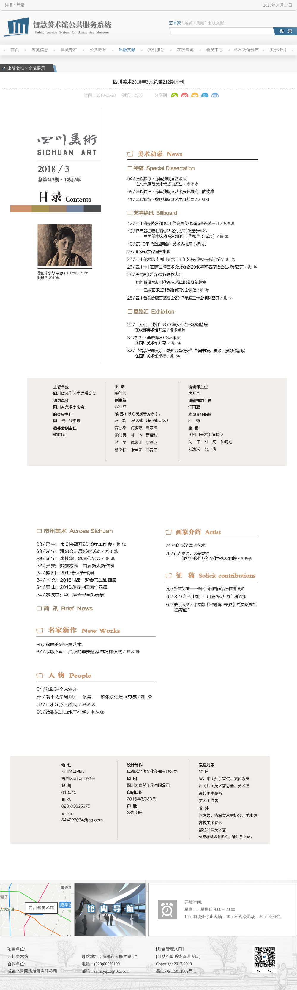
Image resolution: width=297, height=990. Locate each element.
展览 (188, 23)
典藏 (200, 23)
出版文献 (216, 23)
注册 (9, 5)
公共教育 (98, 50)
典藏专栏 (69, 50)
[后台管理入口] (170, 949)
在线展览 (185, 50)
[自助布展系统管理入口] (178, 956)
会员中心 (214, 50)
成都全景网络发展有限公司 (32, 971)
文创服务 (156, 50)
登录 (20, 5)
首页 (15, 50)
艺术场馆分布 (246, 50)
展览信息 (39, 50)
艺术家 (175, 23)
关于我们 (278, 50)
